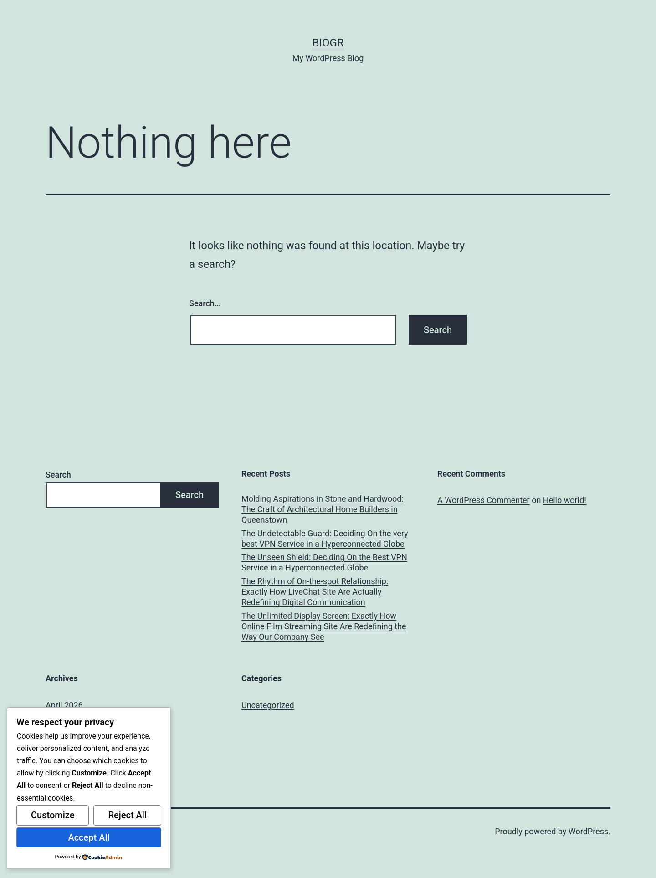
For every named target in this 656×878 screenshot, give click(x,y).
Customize (52, 815)
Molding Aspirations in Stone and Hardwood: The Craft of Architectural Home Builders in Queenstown (322, 509)
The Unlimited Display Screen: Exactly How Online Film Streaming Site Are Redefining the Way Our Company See (323, 626)
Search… (204, 303)
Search (58, 474)
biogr (327, 42)
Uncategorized (267, 705)
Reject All (127, 815)
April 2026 (64, 705)
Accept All (88, 837)
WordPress (588, 831)
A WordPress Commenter (483, 500)
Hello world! (564, 500)
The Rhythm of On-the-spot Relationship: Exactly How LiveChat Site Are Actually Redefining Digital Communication (314, 591)
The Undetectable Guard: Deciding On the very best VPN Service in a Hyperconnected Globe (324, 539)
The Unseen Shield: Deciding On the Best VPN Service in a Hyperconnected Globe (324, 562)
